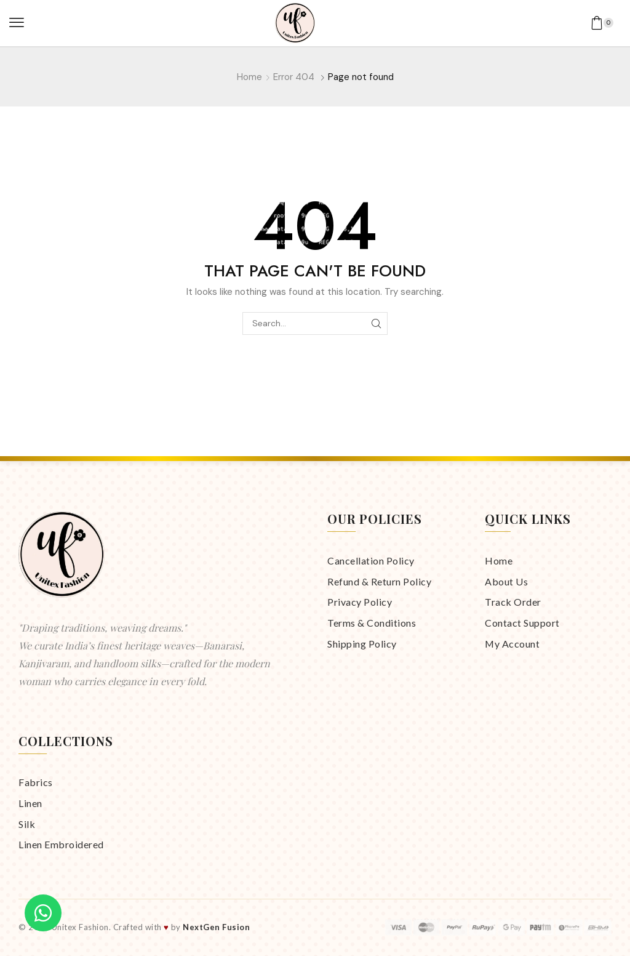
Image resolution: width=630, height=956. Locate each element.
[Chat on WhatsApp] (43, 912)
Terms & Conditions (371, 623)
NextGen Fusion (216, 927)
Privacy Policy (359, 602)
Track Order (513, 602)
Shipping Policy (362, 643)
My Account (512, 643)
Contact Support (522, 623)
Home (249, 77)
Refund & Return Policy (379, 581)
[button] (16, 22)
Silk (26, 824)
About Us (506, 581)
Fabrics (35, 782)
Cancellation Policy (371, 560)
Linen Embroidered (61, 844)
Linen (30, 803)
